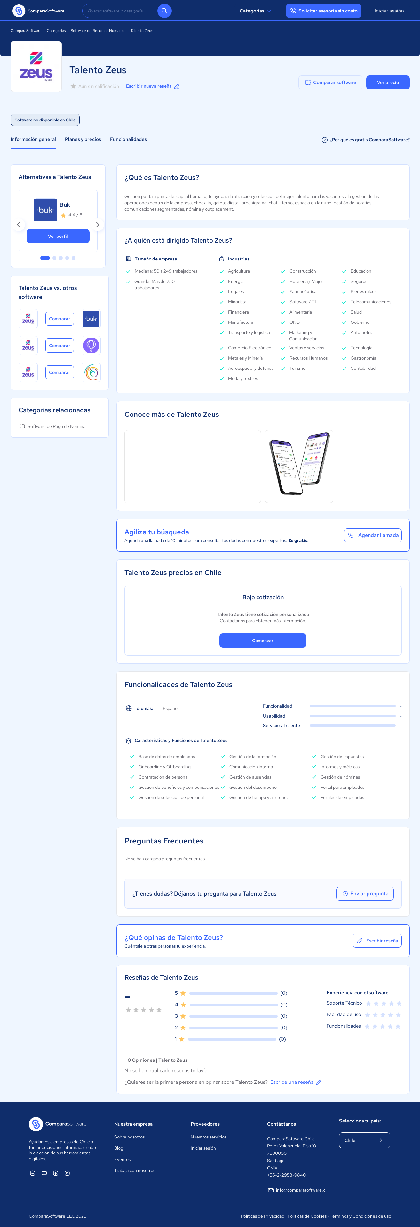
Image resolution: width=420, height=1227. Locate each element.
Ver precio (388, 82)
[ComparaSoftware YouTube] (44, 1173)
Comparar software (330, 82)
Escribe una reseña (296, 1082)
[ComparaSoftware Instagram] (67, 1173)
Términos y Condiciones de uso (360, 1216)
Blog (118, 1148)
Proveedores (205, 1124)
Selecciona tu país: (360, 1121)
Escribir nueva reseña (153, 86)
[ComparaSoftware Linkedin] (32, 1173)
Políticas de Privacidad (262, 1216)
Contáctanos (281, 1124)
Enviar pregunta (365, 893)
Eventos (122, 1159)
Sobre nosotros (129, 1137)
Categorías (256, 11)
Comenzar (262, 640)
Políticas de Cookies (307, 1216)
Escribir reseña (377, 940)
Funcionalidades (128, 139)
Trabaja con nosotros (134, 1170)
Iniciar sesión (389, 10)
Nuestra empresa (133, 1124)
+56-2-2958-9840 (286, 1175)
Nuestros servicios (208, 1137)
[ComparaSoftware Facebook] (55, 1173)
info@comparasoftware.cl (296, 1190)
